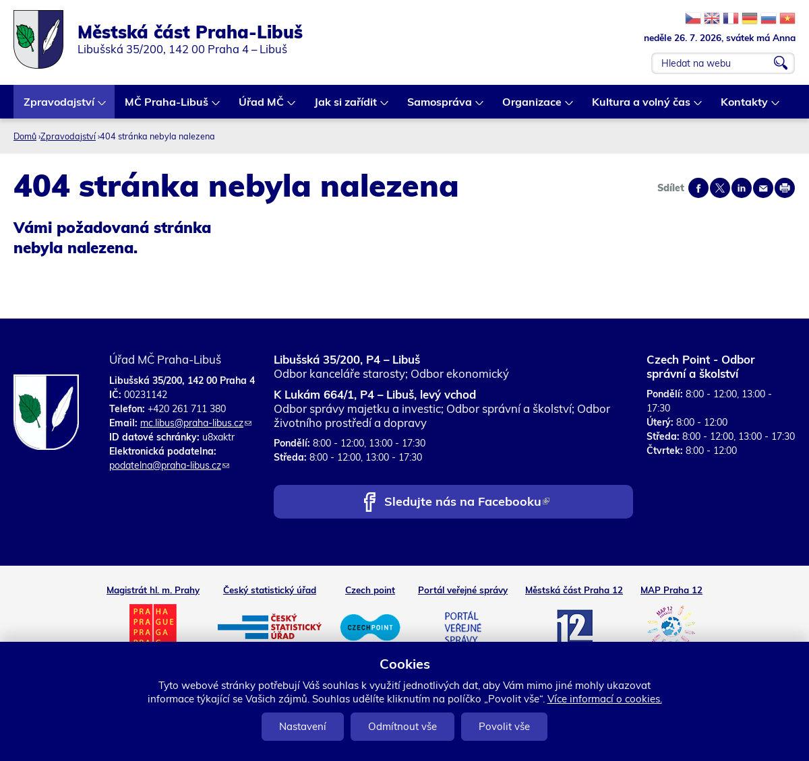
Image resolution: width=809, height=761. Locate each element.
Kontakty (745, 107)
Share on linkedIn (741, 188)
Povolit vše (504, 726)
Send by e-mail (763, 188)
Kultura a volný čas (642, 107)
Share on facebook (698, 188)
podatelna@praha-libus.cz (169, 465)
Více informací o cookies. (604, 698)
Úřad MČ (262, 107)
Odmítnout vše (402, 726)
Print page (785, 188)
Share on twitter (720, 188)
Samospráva (440, 107)
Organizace (532, 107)
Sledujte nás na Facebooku (466, 503)
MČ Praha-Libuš (167, 107)
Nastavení (302, 726)
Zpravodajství (59, 107)
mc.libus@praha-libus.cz (195, 423)
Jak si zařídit (346, 107)
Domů (24, 136)
